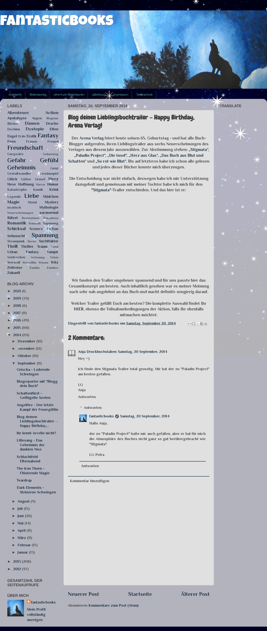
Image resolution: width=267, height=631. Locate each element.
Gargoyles (15, 154)
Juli (21, 509)
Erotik (31, 136)
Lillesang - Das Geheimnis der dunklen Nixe (31, 444)
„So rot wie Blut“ (111, 161)
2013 (17, 561)
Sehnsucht (16, 236)
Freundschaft (25, 147)
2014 (17, 335)
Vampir (52, 252)
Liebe (31, 195)
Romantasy (50, 218)
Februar (25, 545)
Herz (53, 178)
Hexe (11, 184)
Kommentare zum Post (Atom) (113, 605)
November (27, 348)
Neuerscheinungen (20, 212)
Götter (26, 179)
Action (51, 112)
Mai (21, 523)
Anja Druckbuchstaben (97, 352)
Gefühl (49, 160)
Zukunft (13, 273)
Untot (54, 246)
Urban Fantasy (23, 252)
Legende (14, 197)
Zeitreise (14, 267)
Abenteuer (18, 112)
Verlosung (38, 257)
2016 (17, 320)
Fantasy (48, 135)
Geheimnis (21, 167)
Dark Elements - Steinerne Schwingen (36, 489)
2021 (17, 291)
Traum (42, 246)
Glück (12, 179)
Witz (54, 262)
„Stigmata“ (198, 149)
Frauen (31, 141)
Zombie (35, 267)
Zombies (52, 267)
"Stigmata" (101, 190)
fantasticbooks (56, 22)
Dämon (32, 123)
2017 (17, 313)
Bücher (13, 124)
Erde (21, 136)
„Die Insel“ (117, 155)
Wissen (43, 262)
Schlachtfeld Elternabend (28, 459)
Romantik (16, 222)
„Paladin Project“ (89, 155)
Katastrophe (17, 190)
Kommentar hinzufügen (89, 481)
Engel (12, 136)
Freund (52, 141)
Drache (52, 123)
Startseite (15, 94)
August (24, 501)
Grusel (40, 179)
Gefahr (16, 160)
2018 (17, 306)
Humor (52, 184)
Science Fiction (44, 229)
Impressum (120, 94)
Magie (13, 201)
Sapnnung (50, 223)
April (22, 530)
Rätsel (12, 218)
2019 (17, 298)
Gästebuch (99, 94)
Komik (38, 190)
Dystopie (35, 128)
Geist (54, 168)
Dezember (27, 341)
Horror (40, 184)
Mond (32, 202)
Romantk (35, 223)
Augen (37, 118)
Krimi (53, 189)
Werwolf (13, 262)
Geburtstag (50, 154)
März (22, 538)
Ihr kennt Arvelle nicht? (36, 433)
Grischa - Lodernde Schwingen (33, 371)
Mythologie (48, 207)
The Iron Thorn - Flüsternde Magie (33, 470)
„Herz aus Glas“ (143, 155)
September (27, 363)
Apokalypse (17, 118)
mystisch (14, 207)
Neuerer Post (83, 594)
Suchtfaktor (48, 241)
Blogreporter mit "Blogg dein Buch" (37, 383)
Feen (11, 141)
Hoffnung (26, 184)
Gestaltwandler (19, 173)
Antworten (87, 397)
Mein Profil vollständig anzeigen (36, 614)
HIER (78, 309)
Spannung (45, 235)
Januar (23, 552)
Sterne (31, 241)
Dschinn (13, 129)
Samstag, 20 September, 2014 (142, 352)
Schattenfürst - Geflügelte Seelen (33, 395)
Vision (54, 257)
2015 (17, 328)
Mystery (51, 202)
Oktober (25, 356)
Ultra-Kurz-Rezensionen (69, 94)
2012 (17, 569)
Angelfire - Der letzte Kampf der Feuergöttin (37, 407)
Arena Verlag (91, 138)
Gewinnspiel (49, 173)
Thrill (12, 246)
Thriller (27, 246)
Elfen (54, 129)
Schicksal (16, 228)
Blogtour (52, 118)
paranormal (49, 212)
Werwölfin (29, 262)
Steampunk (16, 241)
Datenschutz (144, 94)
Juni (21, 516)
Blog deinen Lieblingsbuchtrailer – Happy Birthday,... (37, 421)
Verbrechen (16, 257)
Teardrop (24, 480)
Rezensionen (37, 94)
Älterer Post (195, 594)
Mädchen (50, 196)
